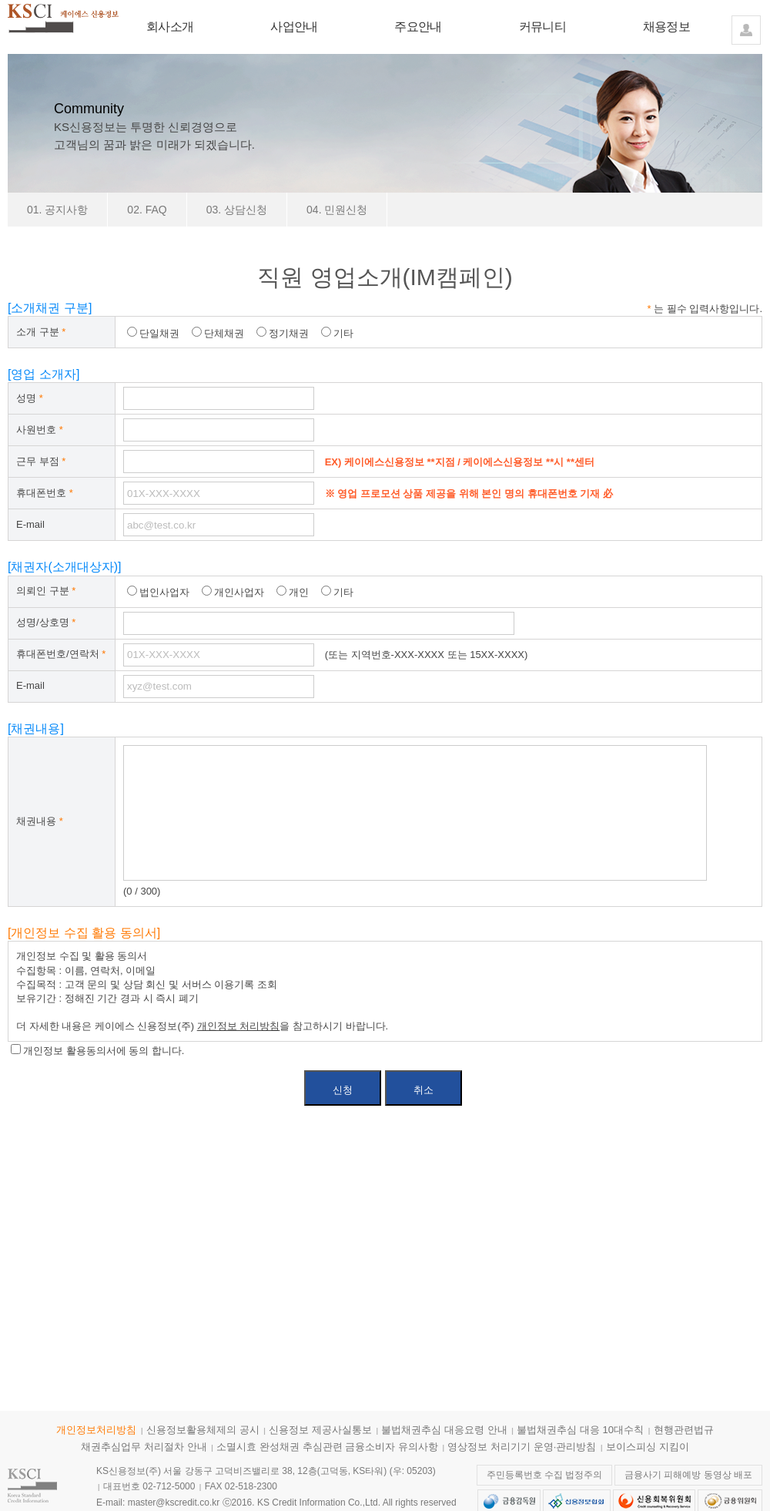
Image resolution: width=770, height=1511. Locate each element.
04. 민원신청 (336, 209)
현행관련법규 (684, 1429)
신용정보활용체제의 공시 (202, 1429)
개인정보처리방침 (96, 1429)
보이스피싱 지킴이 (647, 1446)
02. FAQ (146, 209)
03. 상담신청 (236, 209)
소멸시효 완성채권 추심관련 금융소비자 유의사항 (326, 1446)
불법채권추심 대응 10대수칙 (580, 1429)
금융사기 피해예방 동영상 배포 (688, 1474)
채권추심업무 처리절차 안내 (143, 1446)
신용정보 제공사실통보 (320, 1429)
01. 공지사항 (57, 209)
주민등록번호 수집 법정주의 (545, 1474)
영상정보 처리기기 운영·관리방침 (521, 1446)
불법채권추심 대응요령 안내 (444, 1429)
